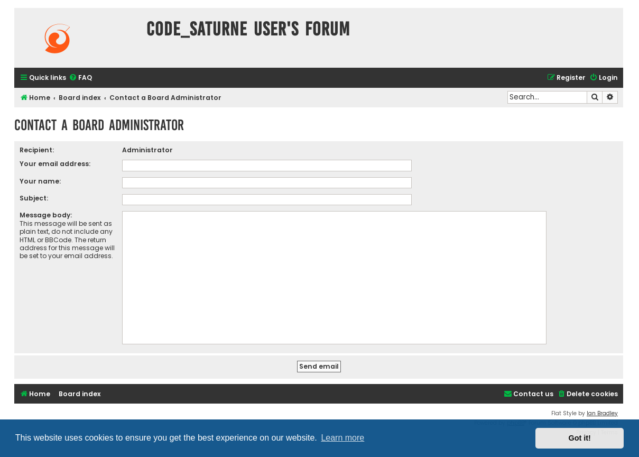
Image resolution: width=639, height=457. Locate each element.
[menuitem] (80, 78)
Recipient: (37, 149)
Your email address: (55, 163)
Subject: (34, 198)
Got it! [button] (580, 438)
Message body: (46, 215)
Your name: (40, 181)
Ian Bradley (602, 413)
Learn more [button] (342, 437)
